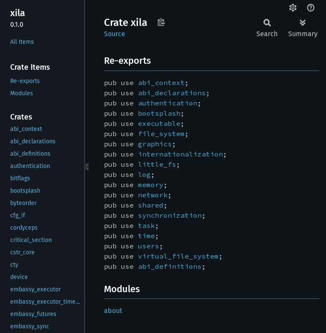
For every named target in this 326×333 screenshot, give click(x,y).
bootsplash (159, 113)
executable (159, 123)
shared (150, 205)
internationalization (180, 154)
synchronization (170, 215)
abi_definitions (170, 266)
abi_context (161, 82)
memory (150, 184)
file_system (161, 133)
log (144, 174)
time (146, 235)
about (113, 311)
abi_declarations (172, 92)
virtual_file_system (178, 256)
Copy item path (161, 22)
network (153, 195)
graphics (155, 143)
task (146, 225)
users (148, 246)
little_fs (157, 164)
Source (114, 34)
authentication (167, 103)
